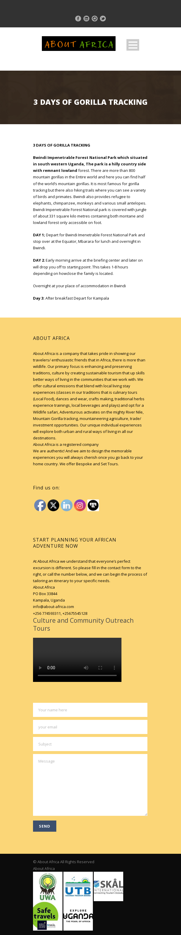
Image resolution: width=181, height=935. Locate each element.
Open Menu (132, 45)
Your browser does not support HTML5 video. (77, 660)
